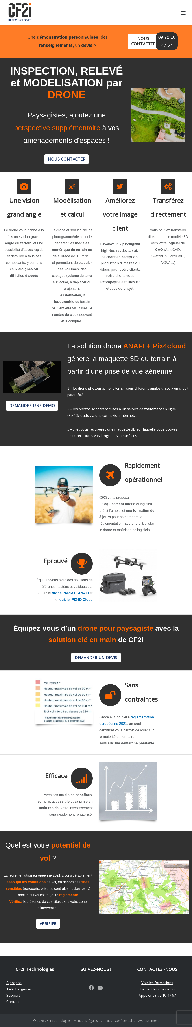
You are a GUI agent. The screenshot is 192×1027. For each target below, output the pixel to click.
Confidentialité (125, 1020)
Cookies (106, 1020)
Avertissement (148, 1020)
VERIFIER (48, 923)
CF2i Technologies (58, 1020)
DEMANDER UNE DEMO (32, 405)
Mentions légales (86, 1020)
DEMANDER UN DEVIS (96, 657)
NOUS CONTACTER (143, 41)
